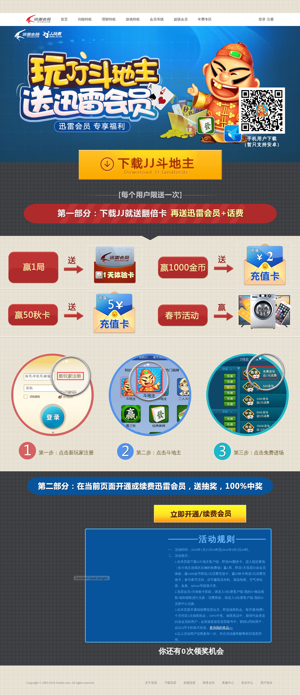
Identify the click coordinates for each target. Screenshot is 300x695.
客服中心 (228, 683)
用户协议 (266, 683)
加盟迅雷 (190, 683)
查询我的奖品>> (221, 628)
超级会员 (181, 19)
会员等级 (157, 19)
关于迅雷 (151, 683)
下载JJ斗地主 (150, 165)
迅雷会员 (27, 35)
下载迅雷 (170, 683)
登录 (262, 19)
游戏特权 (133, 19)
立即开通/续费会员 (200, 514)
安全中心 (247, 683)
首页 (64, 19)
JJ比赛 (52, 34)
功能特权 (85, 19)
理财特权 (109, 19)
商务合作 (209, 683)
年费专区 (205, 19)
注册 (270, 19)
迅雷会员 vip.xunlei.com (38, 19)
